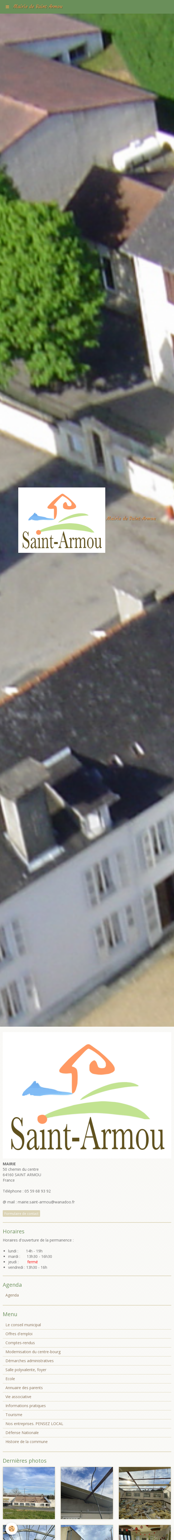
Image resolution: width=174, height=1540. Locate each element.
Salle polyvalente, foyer (25, 1369)
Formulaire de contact (21, 1213)
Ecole (10, 1378)
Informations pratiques (25, 1405)
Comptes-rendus (20, 1342)
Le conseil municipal (23, 1324)
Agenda (12, 1295)
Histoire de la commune (26, 1441)
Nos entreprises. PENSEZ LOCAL (34, 1423)
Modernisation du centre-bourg (33, 1351)
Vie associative (18, 1396)
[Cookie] (11, 1529)
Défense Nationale (22, 1432)
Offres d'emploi (18, 1333)
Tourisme (13, 1414)
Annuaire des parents (24, 1387)
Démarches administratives (29, 1360)
